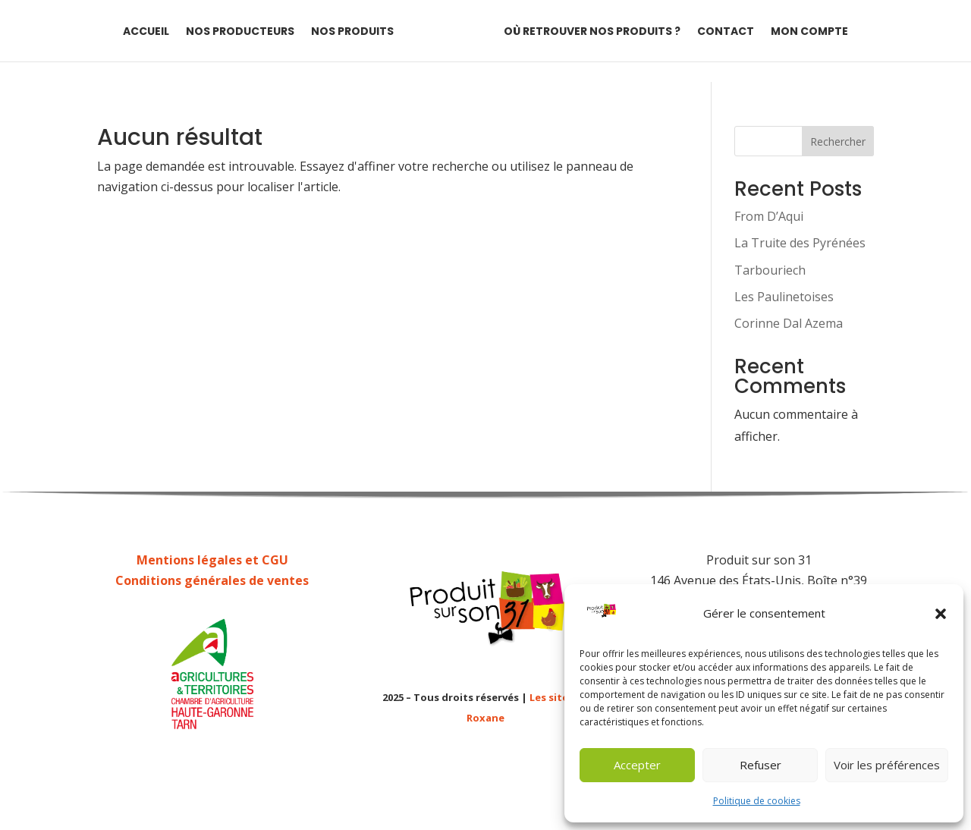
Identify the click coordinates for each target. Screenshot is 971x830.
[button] (940, 613)
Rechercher (838, 141)
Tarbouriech (770, 270)
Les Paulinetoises (784, 296)
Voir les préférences (887, 764)
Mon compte (809, 32)
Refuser (760, 764)
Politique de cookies (756, 800)
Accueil (146, 32)
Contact (725, 32)
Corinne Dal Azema (788, 323)
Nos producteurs (240, 32)
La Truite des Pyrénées (800, 242)
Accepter (637, 764)
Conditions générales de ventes (212, 580)
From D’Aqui (768, 216)
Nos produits (352, 32)
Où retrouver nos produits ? (592, 32)
